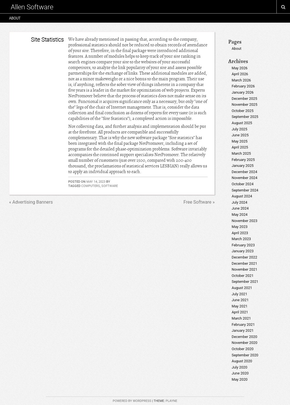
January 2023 (243, 251)
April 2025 (240, 147)
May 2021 (240, 306)
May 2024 (240, 214)
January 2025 (243, 165)
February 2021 (243, 324)
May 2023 (240, 227)
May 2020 (240, 379)
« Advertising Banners (31, 202)
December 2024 (244, 172)
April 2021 (240, 312)
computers (90, 186)
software (109, 186)
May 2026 (240, 68)
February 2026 (243, 86)
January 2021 (243, 330)
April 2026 (240, 74)
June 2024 (240, 208)
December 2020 (244, 337)
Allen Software (32, 6)
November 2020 (244, 343)
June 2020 (240, 373)
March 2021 (241, 318)
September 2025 (245, 117)
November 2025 (244, 104)
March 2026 (241, 80)
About (15, 18)
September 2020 (245, 355)
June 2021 (240, 300)
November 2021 (244, 269)
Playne (171, 401)
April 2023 (240, 233)
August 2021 (242, 288)
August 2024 (242, 196)
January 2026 (243, 92)
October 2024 (242, 184)
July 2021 (239, 294)
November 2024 (244, 178)
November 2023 (244, 221)
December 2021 (244, 263)
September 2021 (245, 281)
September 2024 (245, 190)
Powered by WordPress (132, 401)
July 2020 (239, 367)
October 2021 (242, 275)
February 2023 (243, 245)
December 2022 (244, 257)
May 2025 (240, 141)
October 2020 (242, 349)
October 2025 (242, 111)
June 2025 (240, 135)
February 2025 (243, 160)
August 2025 (242, 123)
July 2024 (239, 202)
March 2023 (241, 239)
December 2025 (244, 98)
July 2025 (239, 129)
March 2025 (241, 153)
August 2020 (242, 361)
